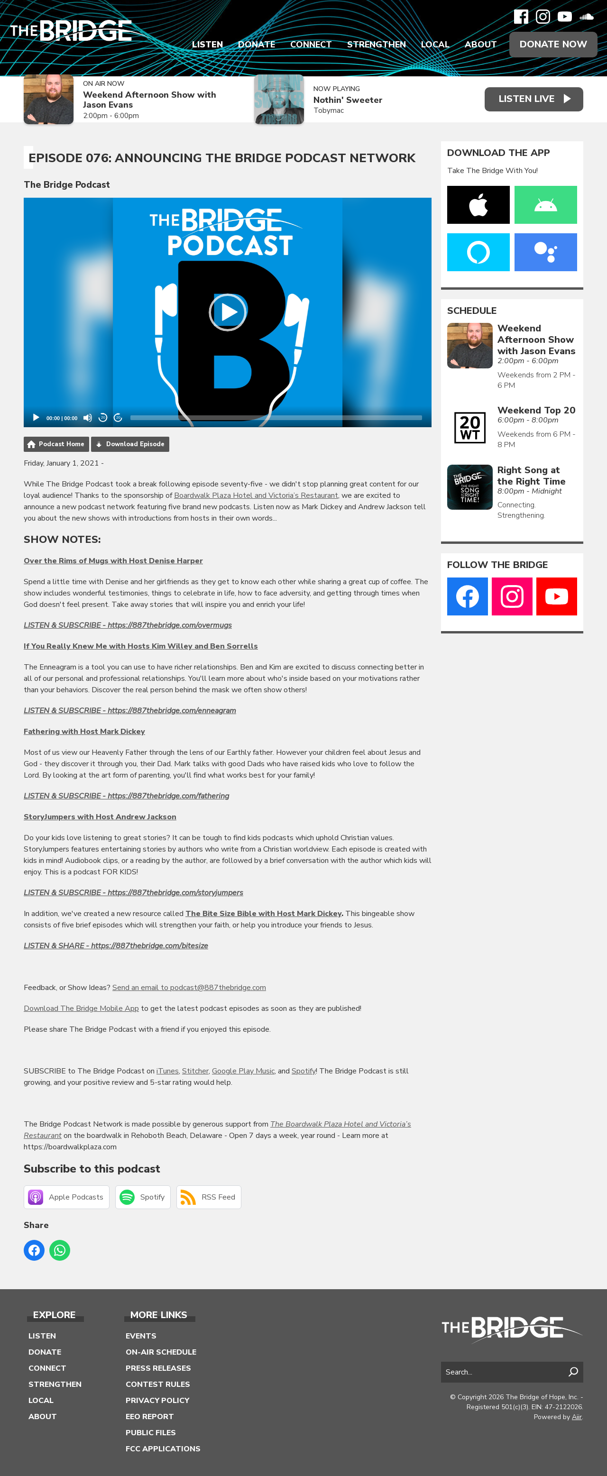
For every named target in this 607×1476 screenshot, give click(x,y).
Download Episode (135, 444)
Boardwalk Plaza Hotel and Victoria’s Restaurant (256, 495)
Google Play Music (243, 1071)
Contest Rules (158, 1384)
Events (141, 1336)
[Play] (36, 417)
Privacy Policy (157, 1400)
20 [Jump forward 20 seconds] (118, 417)
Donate (256, 44)
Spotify (304, 1071)
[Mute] (87, 417)
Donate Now (553, 44)
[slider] (276, 417)
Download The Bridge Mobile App (81, 1008)
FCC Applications (163, 1449)
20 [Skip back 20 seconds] (103, 417)
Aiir (577, 1416)
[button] (228, 312)
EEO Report (150, 1417)
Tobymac (328, 110)
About (481, 44)
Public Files (151, 1433)
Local (435, 44)
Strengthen (376, 44)
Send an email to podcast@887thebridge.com (189, 987)
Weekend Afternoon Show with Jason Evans (149, 100)
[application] (228, 312)
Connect (311, 44)
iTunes (167, 1071)
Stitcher (195, 1071)
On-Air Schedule (161, 1352)
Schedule (472, 311)
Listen (207, 44)
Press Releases (158, 1368)
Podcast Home (61, 444)
